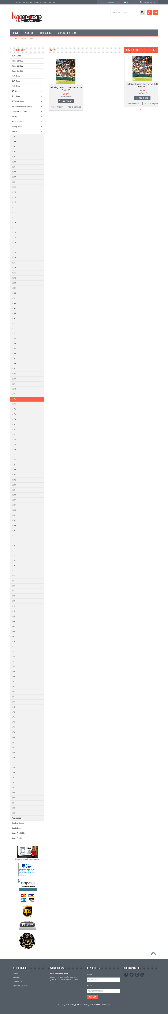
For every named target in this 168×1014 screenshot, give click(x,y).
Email (89, 985)
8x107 (14, 167)
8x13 (13, 263)
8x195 (14, 495)
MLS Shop (16, 86)
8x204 (14, 525)
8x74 (13, 717)
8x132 (14, 278)
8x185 (14, 445)
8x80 (13, 737)
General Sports (18, 121)
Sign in (37, 2)
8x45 (13, 626)
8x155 (14, 339)
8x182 (14, 434)
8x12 (13, 217)
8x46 (13, 631)
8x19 (13, 465)
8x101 (14, 147)
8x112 (14, 192)
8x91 (13, 778)
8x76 (13, 727)
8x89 (13, 768)
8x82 (13, 747)
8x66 (13, 702)
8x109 (14, 177)
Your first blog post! (59, 974)
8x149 (14, 318)
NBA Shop (16, 81)
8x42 (13, 611)
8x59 (13, 672)
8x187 (14, 455)
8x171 (14, 404)
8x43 (13, 616)
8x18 (13, 424)
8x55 (13, 656)
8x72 (13, 707)
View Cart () (149, 2)
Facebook (126, 975)
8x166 (14, 379)
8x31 (13, 571)
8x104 (14, 157)
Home (15, 39)
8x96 (13, 798)
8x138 (14, 293)
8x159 (14, 354)
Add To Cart (67, 101)
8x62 (13, 687)
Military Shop (17, 126)
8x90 (13, 773)
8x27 (13, 550)
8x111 (14, 187)
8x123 (14, 227)
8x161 (14, 369)
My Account (27, 2)
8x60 (13, 677)
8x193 (14, 485)
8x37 (13, 591)
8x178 (14, 419)
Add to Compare (74, 107)
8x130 (14, 268)
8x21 (13, 535)
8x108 (14, 172)
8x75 (13, 722)
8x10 (13, 137)
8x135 (14, 283)
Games (14, 116)
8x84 (13, 752)
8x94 (13, 788)
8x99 (13, 813)
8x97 (13, 803)
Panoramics (16, 818)
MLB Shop (16, 76)
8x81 (13, 742)
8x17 (13, 394)
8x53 (13, 651)
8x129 (14, 258)
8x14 (13, 298)
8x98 (13, 808)
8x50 (13, 641)
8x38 (13, 596)
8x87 (13, 763)
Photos (23, 39)
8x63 (13, 692)
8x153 (14, 333)
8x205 (14, 530)
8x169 (14, 389)
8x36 (13, 586)
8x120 (14, 222)
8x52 (13, 646)
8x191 (14, 475)
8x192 (14, 480)
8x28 (13, 556)
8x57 (13, 662)
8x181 (14, 429)
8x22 (13, 540)
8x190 (14, 470)
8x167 (14, 384)
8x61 (13, 682)
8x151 (14, 328)
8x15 (13, 323)
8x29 (13, 561)
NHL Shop (16, 96)
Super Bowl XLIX (18, 833)
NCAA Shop (16, 56)
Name (89, 974)
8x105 (14, 162)
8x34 (13, 581)
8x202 (14, 520)
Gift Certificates (15, 2)
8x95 (13, 793)
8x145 (14, 308)
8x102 (14, 152)
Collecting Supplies (19, 111)
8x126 (14, 243)
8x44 (13, 621)
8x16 (13, 359)
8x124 (14, 232)
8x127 (14, 248)
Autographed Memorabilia (22, 106)
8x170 (14, 399)
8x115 (14, 202)
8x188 (14, 460)
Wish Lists (131, 2)
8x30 (13, 566)
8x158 (14, 349)
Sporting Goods (18, 823)
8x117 (14, 207)
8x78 (13, 732)
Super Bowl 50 (17, 61)
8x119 (14, 212)
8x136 (14, 288)
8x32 (13, 576)
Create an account (48, 2)
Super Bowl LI (17, 838)
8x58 (13, 667)
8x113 (14, 197)
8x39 (13, 601)
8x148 (14, 313)
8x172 (14, 409)
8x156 (14, 344)
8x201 (14, 515)
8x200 (14, 510)
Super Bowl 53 (17, 71)
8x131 (14, 273)
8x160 (14, 364)
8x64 (13, 697)
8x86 (13, 757)
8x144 (14, 303)
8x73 (13, 712)
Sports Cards (17, 828)
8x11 (13, 182)
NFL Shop (16, 91)
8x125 (14, 238)
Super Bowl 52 (17, 66)
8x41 (13, 606)
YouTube (142, 975)
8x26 (13, 545)
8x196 (14, 500)
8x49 (13, 636)
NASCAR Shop (18, 101)
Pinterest (137, 975)
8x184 (14, 439)
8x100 (14, 142)
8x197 (14, 505)
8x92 (13, 783)
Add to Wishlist (57, 107)
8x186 (14, 449)
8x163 (14, 374)
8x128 (14, 253)
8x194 (14, 490)
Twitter (132, 975)
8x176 (14, 414)
